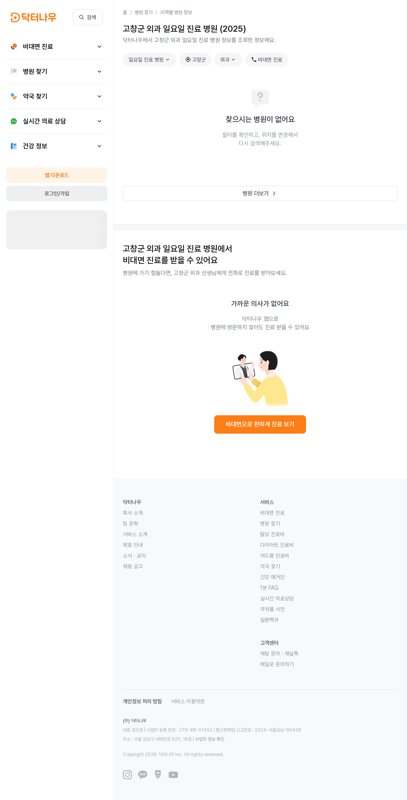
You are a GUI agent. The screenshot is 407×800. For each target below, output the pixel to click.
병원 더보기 (260, 193)
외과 (228, 60)
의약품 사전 (272, 609)
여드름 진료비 (274, 556)
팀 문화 (130, 523)
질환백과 (269, 620)
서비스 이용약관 (188, 701)
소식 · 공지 (134, 556)
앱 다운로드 (57, 175)
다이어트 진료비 (277, 545)
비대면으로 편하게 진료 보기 (260, 424)
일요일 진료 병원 (150, 60)
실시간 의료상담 (277, 598)
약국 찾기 (270, 566)
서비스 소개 (135, 534)
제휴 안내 (133, 545)
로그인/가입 (56, 193)
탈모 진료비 (272, 534)
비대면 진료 (266, 59)
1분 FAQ (269, 588)
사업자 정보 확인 (209, 739)
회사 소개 (133, 513)
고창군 (195, 59)
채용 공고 (133, 566)
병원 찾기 (270, 523)
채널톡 (291, 653)
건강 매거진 (272, 577)
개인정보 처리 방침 (142, 701)
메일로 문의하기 (277, 664)
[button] (129, 12)
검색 (87, 17)
